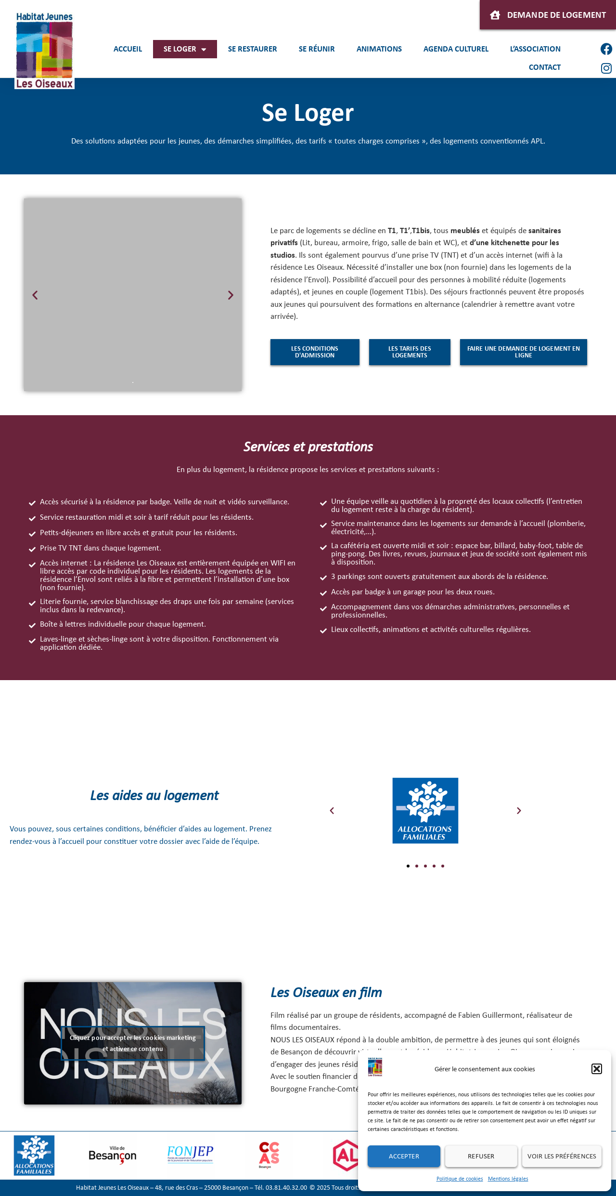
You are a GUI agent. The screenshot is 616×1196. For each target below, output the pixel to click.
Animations (379, 49)
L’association (535, 49)
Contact (545, 67)
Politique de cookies (459, 1178)
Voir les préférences (561, 1156)
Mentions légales (508, 1178)
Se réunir (317, 49)
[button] (597, 1069)
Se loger (185, 49)
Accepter (404, 1156)
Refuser (481, 1156)
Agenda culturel (456, 49)
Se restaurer (252, 49)
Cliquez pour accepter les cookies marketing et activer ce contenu (133, 1043)
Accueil (128, 49)
